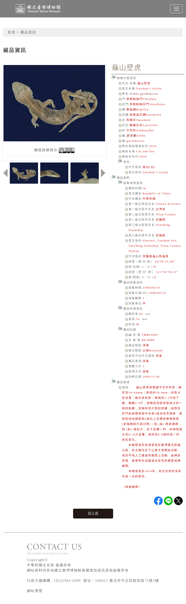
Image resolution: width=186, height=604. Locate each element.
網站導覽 (35, 591)
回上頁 (93, 513)
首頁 (11, 32)
